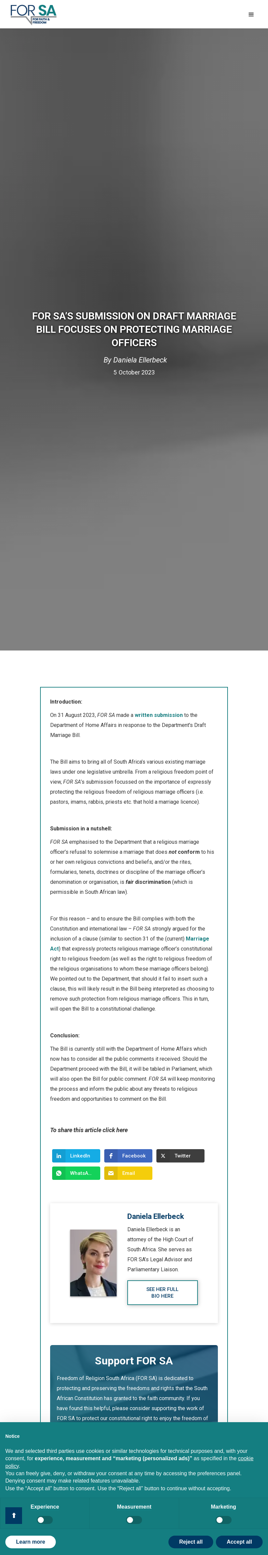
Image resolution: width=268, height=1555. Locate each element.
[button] (251, 15)
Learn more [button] (30, 1542)
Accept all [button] (239, 1542)
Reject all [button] (191, 1542)
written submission (158, 715)
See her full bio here (162, 1292)
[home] (33, 15)
